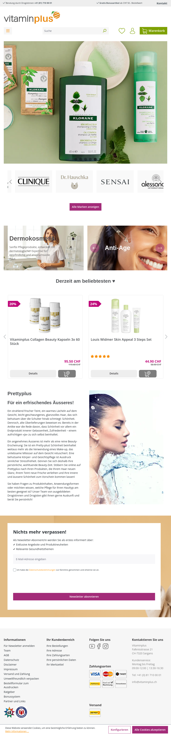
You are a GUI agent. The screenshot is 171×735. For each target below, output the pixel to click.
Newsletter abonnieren (84, 586)
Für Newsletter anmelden (19, 636)
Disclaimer (10, 654)
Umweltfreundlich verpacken (21, 668)
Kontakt (162, 3)
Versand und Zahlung (17, 664)
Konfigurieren (119, 729)
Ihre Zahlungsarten (58, 645)
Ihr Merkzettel (55, 654)
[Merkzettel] (122, 30)
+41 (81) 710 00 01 (43, 2)
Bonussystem (12, 686)
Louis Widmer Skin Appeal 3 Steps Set (121, 329)
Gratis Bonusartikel (110, 2)
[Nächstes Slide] (161, 177)
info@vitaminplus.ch (144, 672)
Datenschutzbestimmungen (42, 559)
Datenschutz (11, 650)
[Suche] (71, 30)
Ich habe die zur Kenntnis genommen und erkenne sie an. (58, 559)
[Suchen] (104, 30)
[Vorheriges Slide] (11, 177)
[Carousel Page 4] (90, 159)
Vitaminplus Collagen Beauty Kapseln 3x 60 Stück (45, 331)
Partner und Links (15, 691)
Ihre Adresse (54, 640)
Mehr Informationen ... (17, 731)
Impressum (11, 659)
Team (7, 640)
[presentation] (41, 572)
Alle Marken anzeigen (85, 196)
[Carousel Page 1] (75, 159)
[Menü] (8, 30)
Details (33, 363)
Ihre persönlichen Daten (61, 650)
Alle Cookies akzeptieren (150, 729)
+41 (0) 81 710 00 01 (149, 665)
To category (28, 171)
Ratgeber (9, 682)
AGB (6, 645)
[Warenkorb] (153, 30)
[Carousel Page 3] (85, 159)
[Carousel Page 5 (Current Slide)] (95, 159)
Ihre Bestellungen (57, 636)
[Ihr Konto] (132, 30)
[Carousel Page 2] (80, 159)
